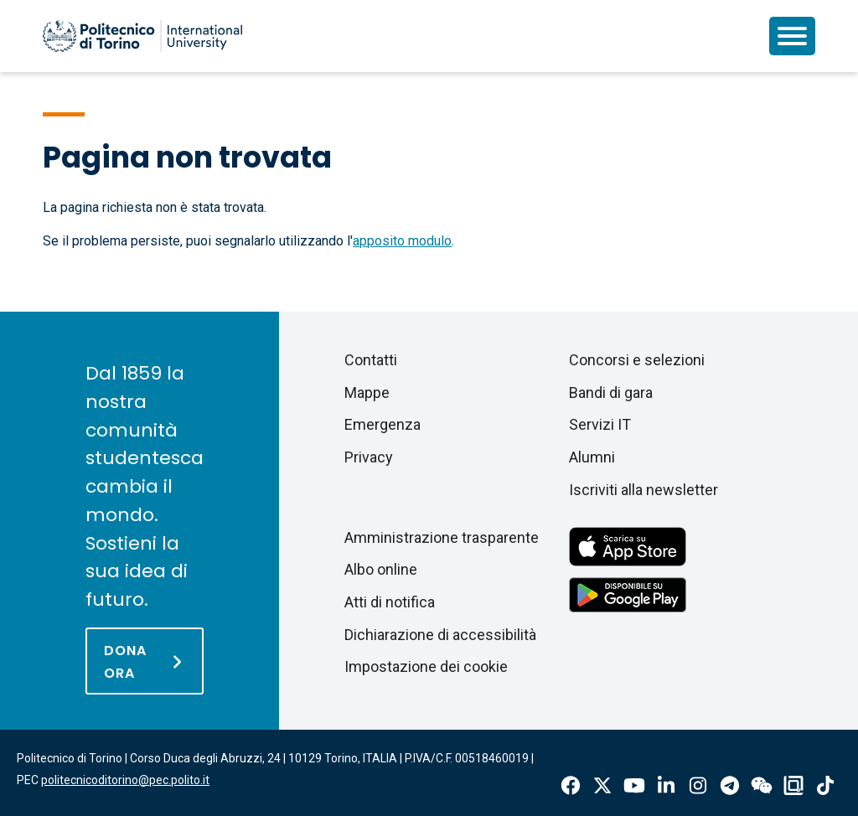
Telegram (730, 785)
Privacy (368, 457)
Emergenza (382, 424)
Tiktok (825, 785)
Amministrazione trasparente (441, 537)
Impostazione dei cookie (426, 666)
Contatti (370, 360)
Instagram (698, 785)
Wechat (762, 785)
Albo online (380, 569)
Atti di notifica (389, 602)
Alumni (592, 457)
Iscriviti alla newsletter (643, 489)
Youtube (634, 785)
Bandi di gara (611, 392)
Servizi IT (600, 424)
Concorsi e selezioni (637, 360)
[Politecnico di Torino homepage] (142, 36)
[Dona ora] (144, 661)
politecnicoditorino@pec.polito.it (125, 780)
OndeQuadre (793, 785)
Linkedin (666, 785)
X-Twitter (602, 785)
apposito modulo (402, 241)
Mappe (367, 392)
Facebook (570, 785)
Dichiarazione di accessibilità (440, 634)
